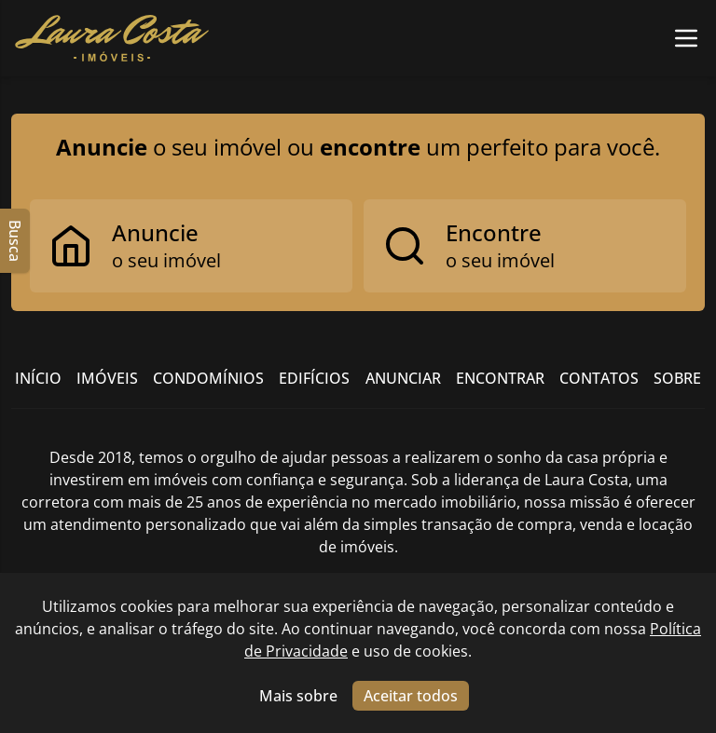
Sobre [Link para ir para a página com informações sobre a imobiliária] (677, 378)
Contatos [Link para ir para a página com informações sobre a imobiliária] (599, 378)
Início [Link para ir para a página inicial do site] (38, 378)
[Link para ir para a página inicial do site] (112, 38)
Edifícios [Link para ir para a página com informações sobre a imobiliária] (314, 378)
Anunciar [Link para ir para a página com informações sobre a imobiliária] (403, 378)
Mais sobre (298, 695)
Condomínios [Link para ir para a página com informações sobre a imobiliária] (208, 378)
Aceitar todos (411, 695)
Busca (15, 241)
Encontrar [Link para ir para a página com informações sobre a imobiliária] (500, 378)
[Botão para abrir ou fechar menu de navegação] (686, 38)
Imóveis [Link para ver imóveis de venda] (107, 378)
